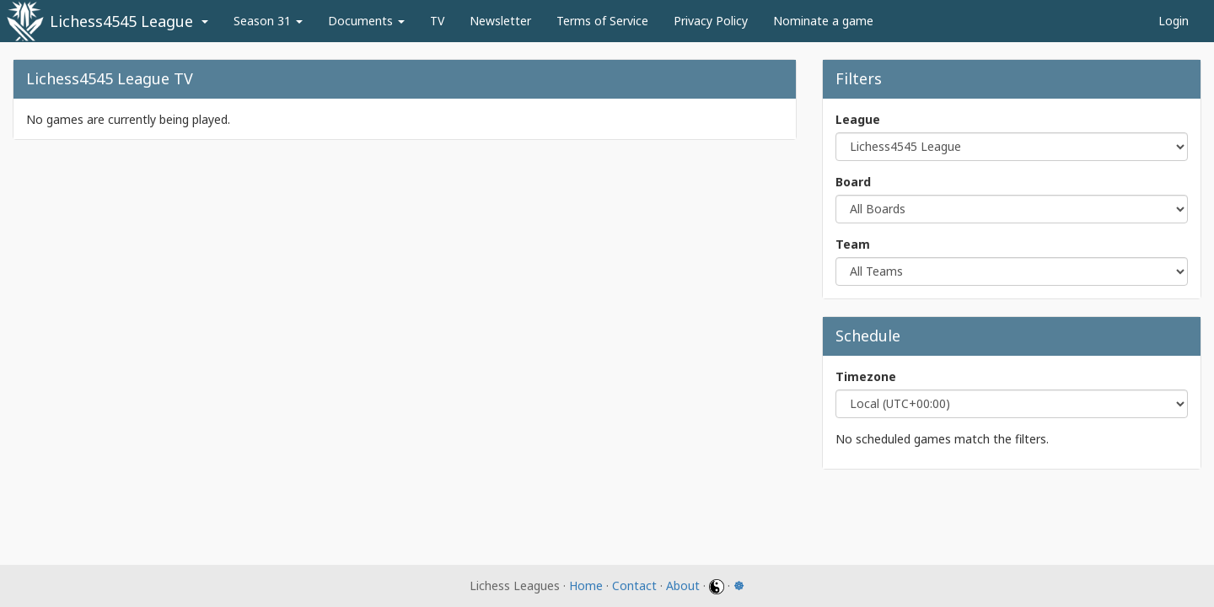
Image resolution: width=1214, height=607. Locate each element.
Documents (366, 21)
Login (1173, 21)
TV (437, 21)
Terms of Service (602, 21)
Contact (634, 585)
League (857, 119)
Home (586, 585)
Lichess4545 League (121, 21)
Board (853, 182)
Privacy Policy (711, 21)
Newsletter (500, 21)
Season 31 (268, 21)
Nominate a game (823, 21)
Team (852, 244)
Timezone (865, 376)
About (683, 585)
